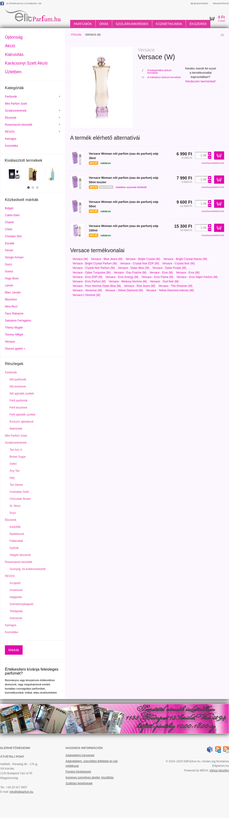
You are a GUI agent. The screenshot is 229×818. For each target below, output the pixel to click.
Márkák (13, 650)
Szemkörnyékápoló (21, 604)
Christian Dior (13, 236)
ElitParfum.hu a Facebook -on (20, 3)
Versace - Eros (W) (188, 272)
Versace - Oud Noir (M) (164, 281)
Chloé (8, 229)
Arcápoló (15, 583)
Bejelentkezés (199, 3)
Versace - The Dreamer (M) (175, 286)
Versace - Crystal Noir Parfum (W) (94, 268)
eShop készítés (219, 770)
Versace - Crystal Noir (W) (178, 263)
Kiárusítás (14, 54)
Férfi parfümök (19, 400)
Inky (12, 477)
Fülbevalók (16, 541)
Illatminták (16, 428)
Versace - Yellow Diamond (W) (124, 290)
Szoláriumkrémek (132, 24)
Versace (10, 341)
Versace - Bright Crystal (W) (142, 259)
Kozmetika (12, 145)
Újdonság (14, 37)
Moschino (11, 299)
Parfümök (83, 24)
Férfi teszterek (18, 407)
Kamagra (11, 138)
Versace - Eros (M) (161, 272)
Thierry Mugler (14, 327)
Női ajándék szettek (22, 393)
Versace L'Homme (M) (86, 295)
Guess (9, 271)
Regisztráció (221, 3)
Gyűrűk (14, 548)
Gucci (8, 264)
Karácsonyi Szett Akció (26, 63)
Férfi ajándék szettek (22, 414)
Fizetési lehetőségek (78, 771)
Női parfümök (18, 379)
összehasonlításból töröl (212, 163)
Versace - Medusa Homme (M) (128, 281)
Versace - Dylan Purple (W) (169, 268)
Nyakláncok (17, 534)
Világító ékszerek (20, 555)
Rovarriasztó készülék (32, 124)
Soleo (13, 463)
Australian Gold (19, 491)
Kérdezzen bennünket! (200, 81)
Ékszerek (198, 24)
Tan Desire (16, 484)
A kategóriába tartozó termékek (157, 71)
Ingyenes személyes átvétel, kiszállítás (90, 777)
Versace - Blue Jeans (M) (106, 259)
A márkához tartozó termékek (161, 77)
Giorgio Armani (14, 257)
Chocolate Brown (20, 498)
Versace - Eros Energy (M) (121, 277)
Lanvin (9, 285)
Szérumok (16, 618)
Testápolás (16, 611)
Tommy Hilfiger (14, 334)
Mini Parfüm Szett (16, 103)
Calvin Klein (12, 215)
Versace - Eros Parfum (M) (89, 281)
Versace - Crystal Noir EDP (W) (139, 263)
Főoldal (76, 34)
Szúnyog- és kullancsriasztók (28, 569)
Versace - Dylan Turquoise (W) (92, 272)
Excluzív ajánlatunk (22, 421)
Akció (10, 46)
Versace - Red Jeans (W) (139, 286)
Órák (103, 24)
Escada (9, 243)
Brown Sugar (18, 456)
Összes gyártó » (15, 348)
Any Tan (15, 470)
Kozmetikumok (169, 24)
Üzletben (13, 71)
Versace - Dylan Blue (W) (133, 268)
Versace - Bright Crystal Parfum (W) (95, 263)
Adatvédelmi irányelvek (80, 755)
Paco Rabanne (14, 313)
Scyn (13, 513)
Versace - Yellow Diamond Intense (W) (170, 290)
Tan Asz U (16, 449)
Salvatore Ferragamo (18, 320)
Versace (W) (80, 259)
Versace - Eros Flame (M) (157, 277)
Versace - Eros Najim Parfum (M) (197, 277)
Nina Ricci (11, 306)
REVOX (32, 131)
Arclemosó (16, 590)
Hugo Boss (12, 278)
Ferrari (9, 250)
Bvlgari (9, 208)
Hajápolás (16, 597)
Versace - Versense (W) (87, 290)
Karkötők (15, 527)
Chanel (9, 222)
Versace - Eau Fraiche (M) (130, 272)
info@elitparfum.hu (21, 791)
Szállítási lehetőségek (79, 783)
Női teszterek (18, 386)
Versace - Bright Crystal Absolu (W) (185, 259)
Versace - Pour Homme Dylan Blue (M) (97, 286)
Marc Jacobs (13, 292)
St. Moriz (15, 506)
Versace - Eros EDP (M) (87, 277)
